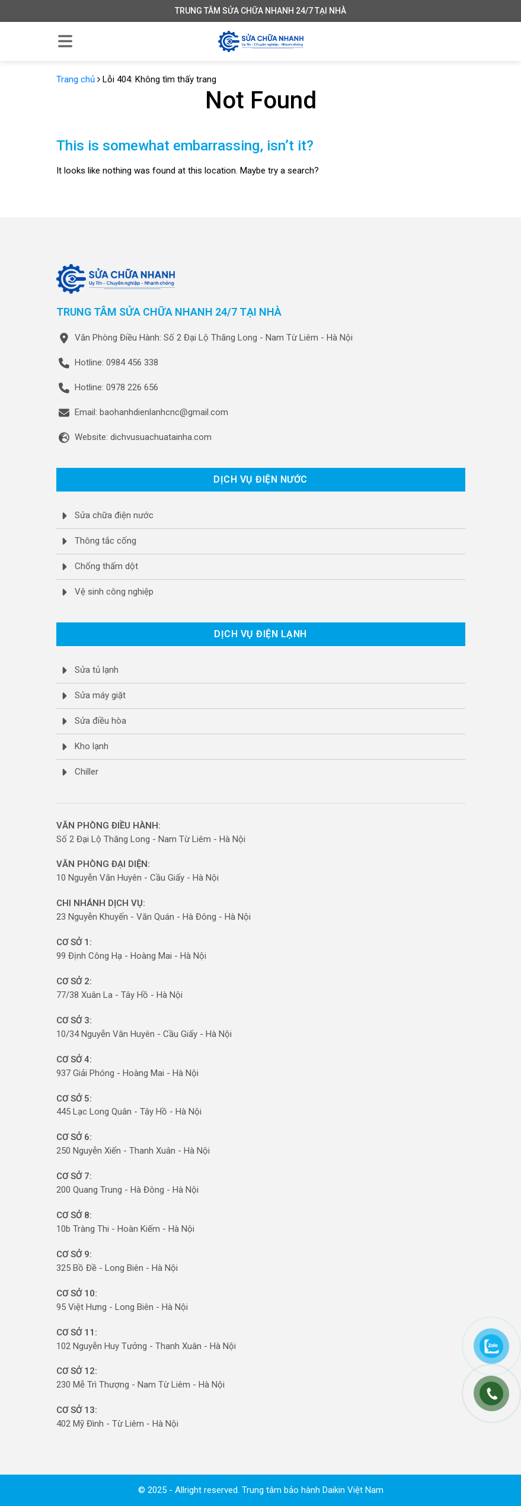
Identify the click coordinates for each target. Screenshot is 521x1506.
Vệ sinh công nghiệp (114, 591)
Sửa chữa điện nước (114, 515)
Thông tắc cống (105, 540)
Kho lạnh (91, 746)
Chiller (86, 771)
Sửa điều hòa (100, 720)
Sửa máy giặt (100, 695)
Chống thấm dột (106, 566)
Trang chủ (75, 79)
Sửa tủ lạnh (97, 669)
